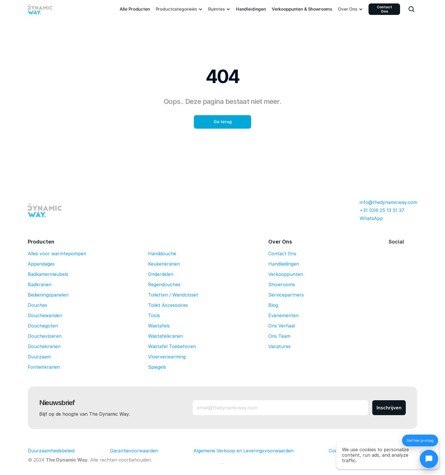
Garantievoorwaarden (134, 451)
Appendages (41, 264)
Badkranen (40, 284)
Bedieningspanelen (48, 295)
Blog (273, 305)
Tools (154, 315)
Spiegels (157, 367)
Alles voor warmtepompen (57, 253)
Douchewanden (45, 315)
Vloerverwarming (167, 357)
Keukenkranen (164, 264)
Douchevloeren (45, 336)
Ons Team (279, 336)
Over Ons (280, 242)
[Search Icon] (411, 9)
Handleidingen (283, 264)
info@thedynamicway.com (388, 202)
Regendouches (164, 284)
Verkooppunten (285, 274)
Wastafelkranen (165, 336)
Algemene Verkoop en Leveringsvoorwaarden (244, 451)
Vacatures (279, 346)
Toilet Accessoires (168, 305)
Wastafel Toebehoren (172, 346)
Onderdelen (160, 274)
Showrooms (281, 284)
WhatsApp (371, 218)
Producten (41, 242)
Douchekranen (44, 346)
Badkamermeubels (48, 274)
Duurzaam (39, 357)
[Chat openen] (429, 459)
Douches (37, 305)
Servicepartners (286, 295)
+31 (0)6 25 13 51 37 (382, 210)
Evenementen (283, 315)
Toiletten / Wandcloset (173, 295)
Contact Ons (384, 9)
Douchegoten (43, 326)
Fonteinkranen (44, 367)
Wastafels (159, 326)
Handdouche (162, 253)
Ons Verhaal (281, 326)
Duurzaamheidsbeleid (51, 451)
